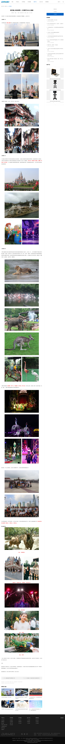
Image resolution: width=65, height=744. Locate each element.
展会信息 (55, 9)
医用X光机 (3, 727)
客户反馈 (11, 724)
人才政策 (28, 723)
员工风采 (19, 723)
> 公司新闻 (9, 6)
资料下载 (11, 723)
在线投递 (28, 721)
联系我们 (47, 1)
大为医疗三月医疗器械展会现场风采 (53, 32)
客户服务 (29, 1)
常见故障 (11, 721)
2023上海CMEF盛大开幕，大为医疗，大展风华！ (55, 23)
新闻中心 (35, 1)
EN (59, 1)
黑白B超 (2, 723)
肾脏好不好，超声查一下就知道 (52, 44)
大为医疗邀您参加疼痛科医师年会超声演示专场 (55, 36)
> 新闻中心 (6, 6)
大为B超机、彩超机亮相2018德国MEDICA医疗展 (32, 678)
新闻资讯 (37, 717)
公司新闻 (55, 14)
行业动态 (55, 11)
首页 (12, 1)
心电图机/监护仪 (4, 726)
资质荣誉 (19, 721)
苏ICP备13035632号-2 (49, 738)
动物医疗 (2, 729)
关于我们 (23, 1)
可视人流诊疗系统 (4, 724)
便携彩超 (2, 721)
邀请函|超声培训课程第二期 (9, 678)
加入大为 (41, 1)
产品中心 (17, 1)
